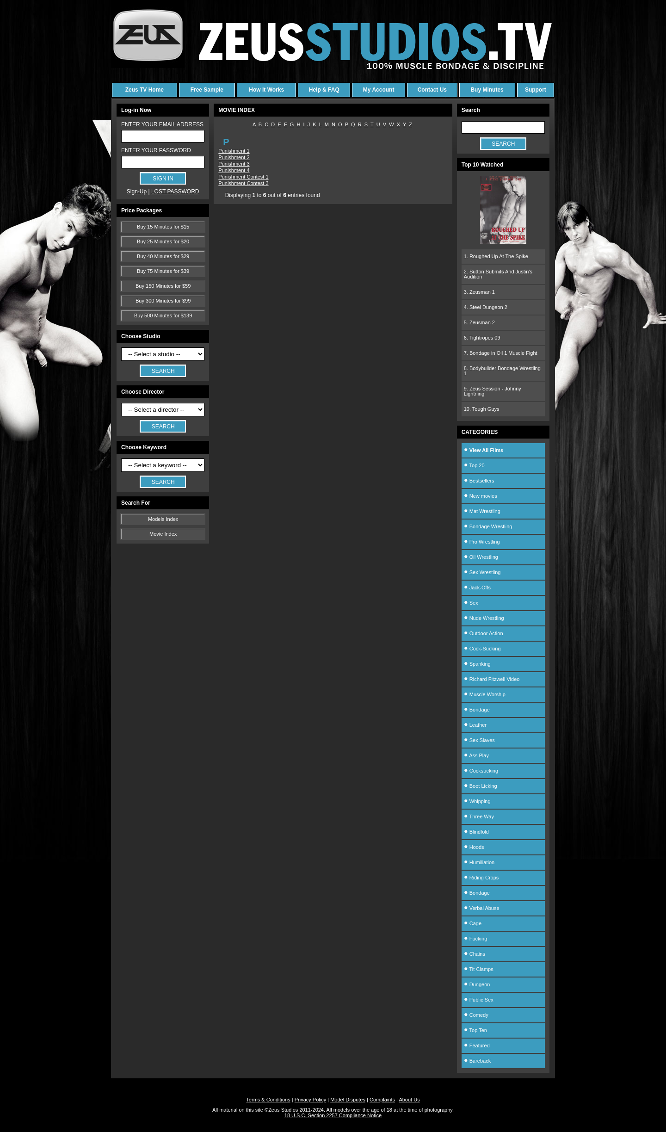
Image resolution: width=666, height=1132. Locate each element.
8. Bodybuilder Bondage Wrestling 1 (502, 370)
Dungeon (477, 984)
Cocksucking (481, 770)
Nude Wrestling (484, 618)
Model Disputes (347, 1099)
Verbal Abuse (482, 908)
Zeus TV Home (144, 90)
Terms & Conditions (268, 1099)
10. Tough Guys (482, 409)
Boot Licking (480, 786)
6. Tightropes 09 (482, 337)
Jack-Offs (477, 587)
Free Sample (207, 90)
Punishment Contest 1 (243, 176)
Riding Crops (481, 877)
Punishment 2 (233, 157)
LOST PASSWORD (175, 191)
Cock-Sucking (482, 648)
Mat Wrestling (482, 511)
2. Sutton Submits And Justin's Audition (498, 274)
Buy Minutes (486, 90)
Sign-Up (137, 191)
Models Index (163, 519)
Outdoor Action (483, 633)
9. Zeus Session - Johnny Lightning (492, 391)
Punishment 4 (233, 170)
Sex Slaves (479, 740)
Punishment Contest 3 (243, 183)
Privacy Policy (310, 1099)
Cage (472, 923)
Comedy (476, 1015)
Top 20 (474, 465)
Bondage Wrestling (488, 526)
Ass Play (476, 755)
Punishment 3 (233, 164)
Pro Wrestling (482, 541)
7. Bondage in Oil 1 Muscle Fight (500, 353)
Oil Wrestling (481, 557)
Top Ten (475, 1030)
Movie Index (163, 534)
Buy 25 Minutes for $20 (163, 241)
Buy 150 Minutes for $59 (163, 286)
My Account (379, 90)
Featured (477, 1045)
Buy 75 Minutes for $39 (163, 271)
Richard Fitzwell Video (492, 679)
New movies (480, 496)
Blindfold (476, 832)
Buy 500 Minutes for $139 (163, 315)
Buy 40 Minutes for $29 (163, 256)
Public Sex (478, 999)
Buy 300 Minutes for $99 (163, 300)
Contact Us (432, 90)
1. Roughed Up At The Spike (496, 256)
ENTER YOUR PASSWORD (156, 150)
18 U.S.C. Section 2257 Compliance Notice (333, 1115)
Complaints (382, 1099)
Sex (471, 603)
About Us (409, 1099)
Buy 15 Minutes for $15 (163, 226)
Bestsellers (479, 480)
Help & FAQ (324, 90)
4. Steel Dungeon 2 (485, 307)
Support (535, 90)
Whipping (477, 801)
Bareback (477, 1061)
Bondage (477, 709)
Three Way (479, 816)
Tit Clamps (478, 969)
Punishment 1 (233, 151)
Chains (474, 954)
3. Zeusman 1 (479, 292)
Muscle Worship (485, 694)
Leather (475, 725)
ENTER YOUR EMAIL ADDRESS (162, 124)
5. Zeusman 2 (479, 322)
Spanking (477, 664)
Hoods (474, 847)
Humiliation (479, 862)
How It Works (266, 90)
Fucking (475, 938)
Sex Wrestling (482, 572)
